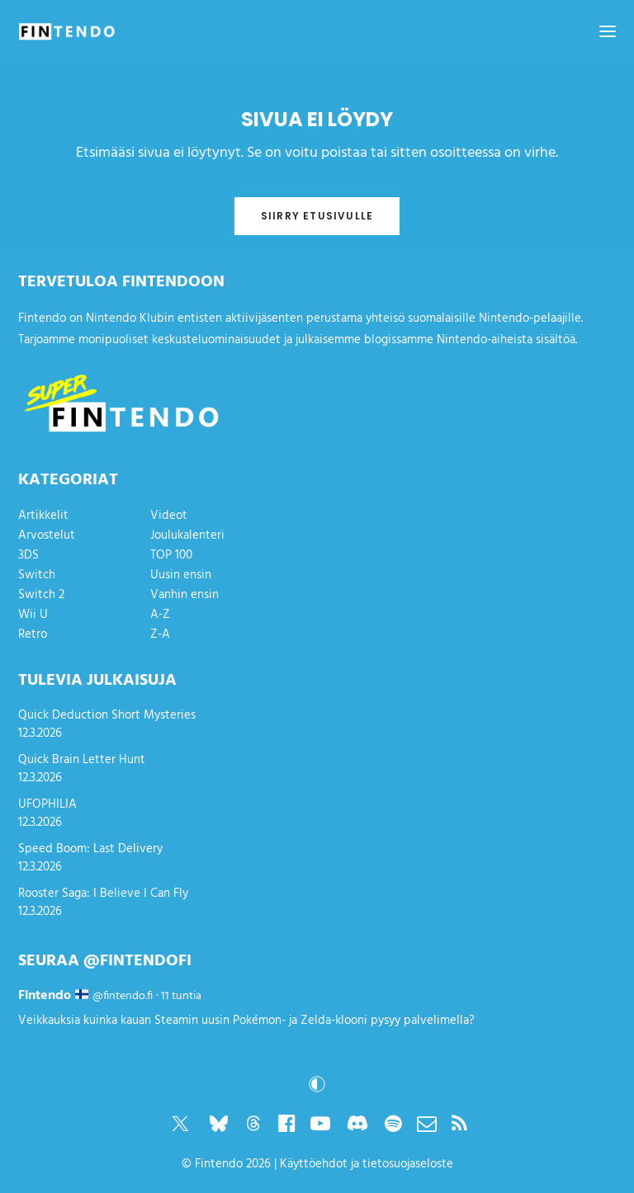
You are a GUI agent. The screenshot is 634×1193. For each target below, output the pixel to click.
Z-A (160, 634)
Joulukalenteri (187, 535)
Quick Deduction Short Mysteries (107, 715)
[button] (607, 31)
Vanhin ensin (184, 595)
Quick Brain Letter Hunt (81, 760)
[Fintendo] (67, 31)
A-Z (160, 615)
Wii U (33, 615)
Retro (32, 634)
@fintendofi (137, 961)
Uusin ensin (180, 575)
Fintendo (219, 1164)
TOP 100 (171, 555)
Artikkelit (43, 516)
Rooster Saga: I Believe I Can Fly (103, 893)
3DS (28, 555)
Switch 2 (41, 595)
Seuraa (48, 961)
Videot (168, 516)
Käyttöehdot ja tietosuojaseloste (366, 1164)
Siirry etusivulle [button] (317, 216)
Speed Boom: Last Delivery (90, 849)
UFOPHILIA (47, 804)
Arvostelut (46, 535)
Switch (36, 575)
